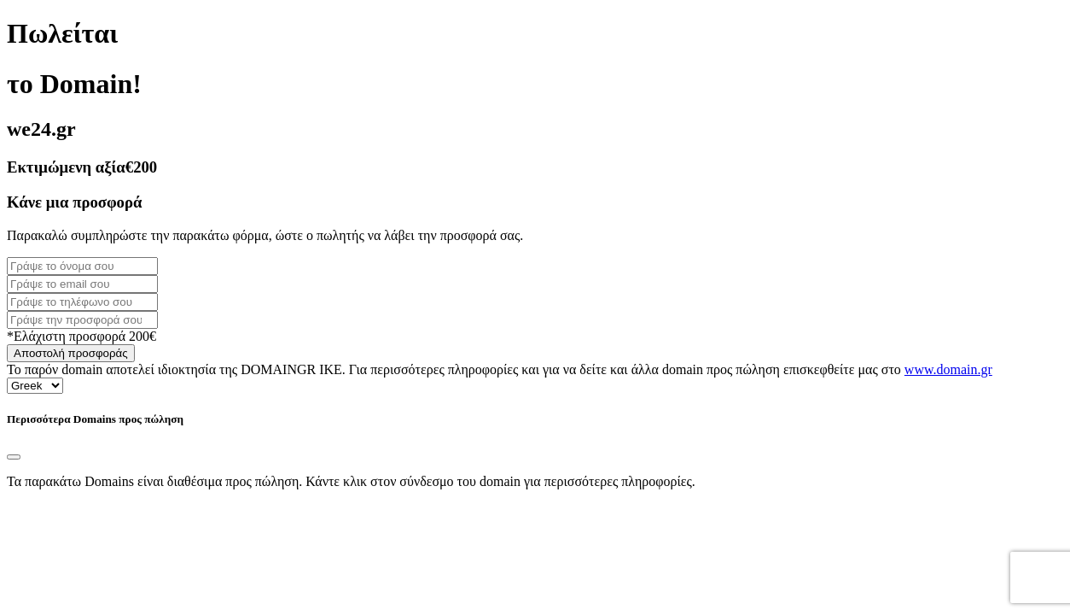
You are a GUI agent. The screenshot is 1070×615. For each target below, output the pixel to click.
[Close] (13, 457)
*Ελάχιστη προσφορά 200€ (81, 336)
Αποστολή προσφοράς (71, 353)
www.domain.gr (948, 369)
